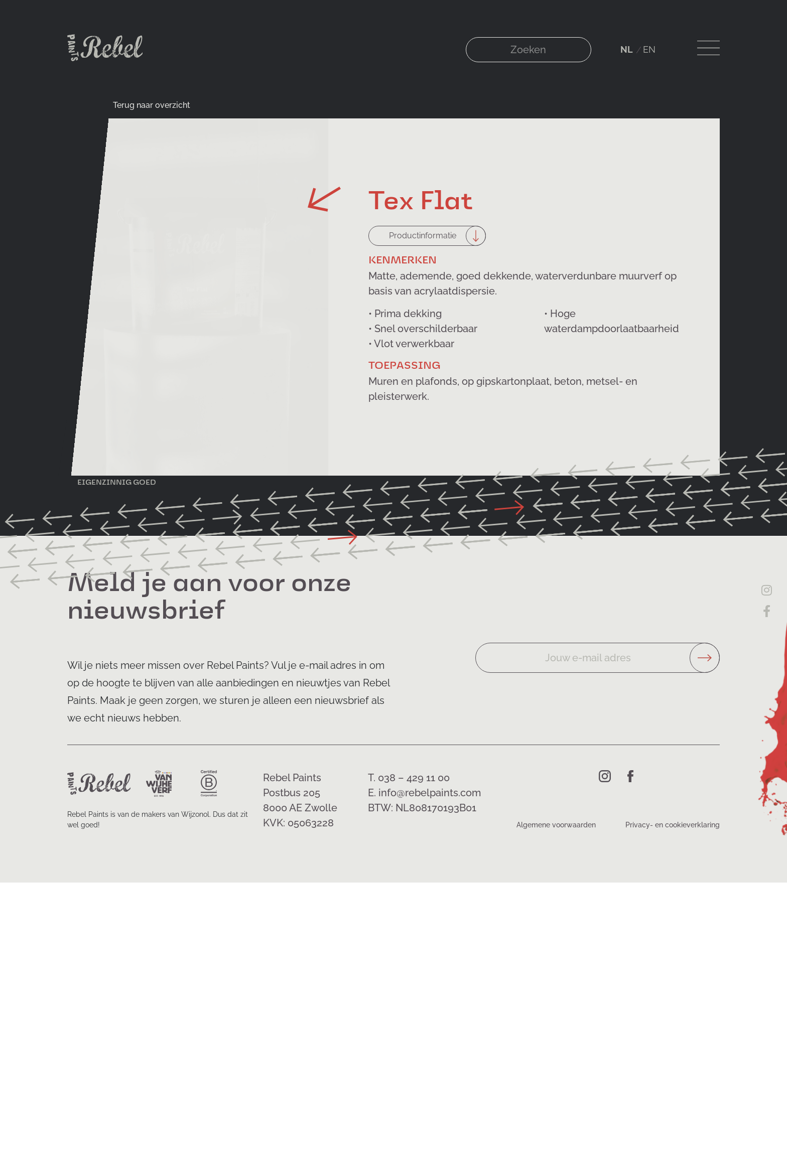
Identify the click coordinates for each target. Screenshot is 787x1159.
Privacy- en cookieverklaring (672, 825)
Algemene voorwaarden (556, 825)
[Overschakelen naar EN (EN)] (649, 49)
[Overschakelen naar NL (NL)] (626, 49)
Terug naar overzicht (151, 105)
